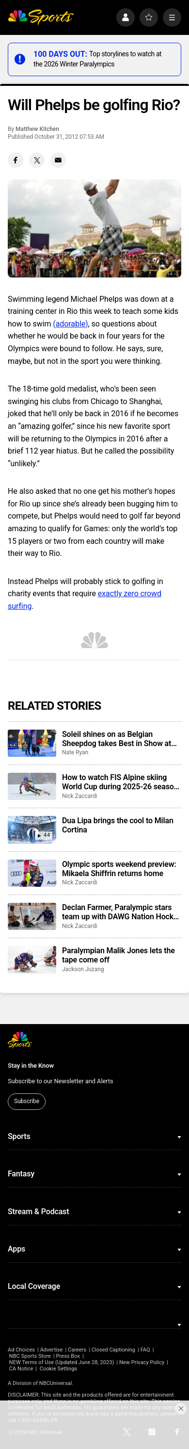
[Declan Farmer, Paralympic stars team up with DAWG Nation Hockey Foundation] (32, 916)
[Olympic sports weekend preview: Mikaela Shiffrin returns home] (32, 873)
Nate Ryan (75, 752)
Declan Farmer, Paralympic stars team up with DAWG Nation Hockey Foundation (121, 912)
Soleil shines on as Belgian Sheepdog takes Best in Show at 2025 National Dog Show (116, 739)
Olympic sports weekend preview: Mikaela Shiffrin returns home (119, 869)
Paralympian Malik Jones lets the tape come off (118, 955)
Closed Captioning (113, 1350)
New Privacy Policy (141, 1362)
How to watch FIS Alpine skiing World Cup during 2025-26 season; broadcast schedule (121, 782)
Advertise (51, 1350)
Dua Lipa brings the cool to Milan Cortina (117, 825)
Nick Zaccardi (79, 796)
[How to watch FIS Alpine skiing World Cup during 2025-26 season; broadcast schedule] (32, 786)
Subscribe (26, 1101)
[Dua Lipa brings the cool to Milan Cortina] (32, 829)
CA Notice (21, 1369)
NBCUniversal (55, 1383)
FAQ (145, 1350)
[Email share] (58, 160)
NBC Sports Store (30, 1356)
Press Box (68, 1356)
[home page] (41, 17)
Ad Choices (21, 1350)
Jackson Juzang (83, 969)
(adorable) (70, 323)
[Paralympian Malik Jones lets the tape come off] (32, 959)
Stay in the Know (31, 1065)
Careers (77, 1350)
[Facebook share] (15, 160)
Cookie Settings (59, 1369)
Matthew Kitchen (37, 129)
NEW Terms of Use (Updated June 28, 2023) (61, 1362)
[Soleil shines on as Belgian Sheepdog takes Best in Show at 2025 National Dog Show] (32, 743)
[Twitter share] (37, 160)
